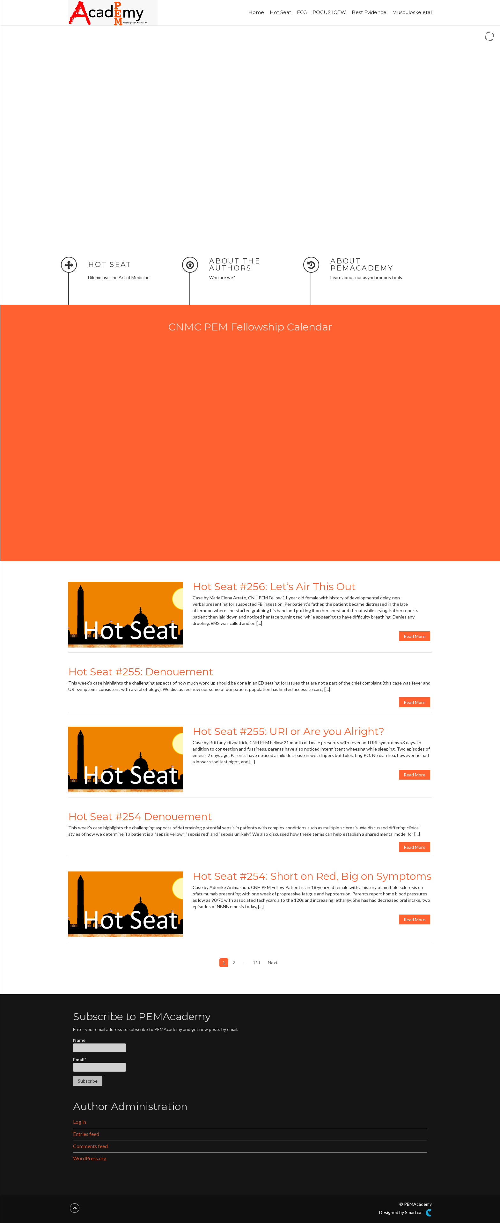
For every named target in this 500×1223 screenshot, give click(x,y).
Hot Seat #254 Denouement (140, 816)
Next (273, 962)
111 (257, 962)
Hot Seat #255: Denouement (140, 671)
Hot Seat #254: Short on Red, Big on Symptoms (312, 876)
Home (256, 12)
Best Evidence (369, 12)
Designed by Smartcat (405, 1213)
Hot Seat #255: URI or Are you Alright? (288, 731)
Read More (414, 636)
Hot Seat (280, 12)
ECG (302, 12)
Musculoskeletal (412, 12)
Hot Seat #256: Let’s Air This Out (274, 586)
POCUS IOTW (329, 12)
